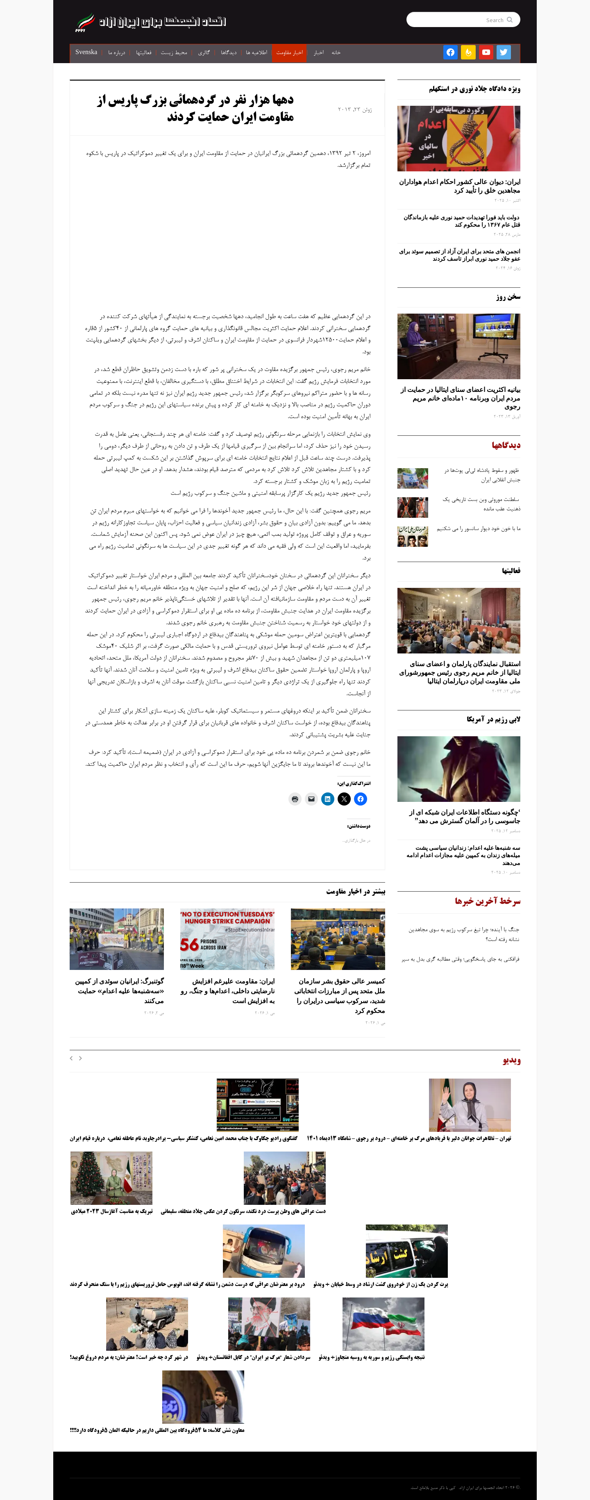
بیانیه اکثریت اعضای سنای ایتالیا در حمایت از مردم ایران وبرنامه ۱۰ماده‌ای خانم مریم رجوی (460, 398)
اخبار (318, 53)
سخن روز (508, 297)
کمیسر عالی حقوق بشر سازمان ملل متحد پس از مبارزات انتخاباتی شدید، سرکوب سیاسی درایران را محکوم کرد (339, 996)
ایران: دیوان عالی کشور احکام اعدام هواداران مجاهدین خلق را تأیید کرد (459, 186)
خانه (335, 53)
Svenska (86, 53)
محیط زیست (174, 53)
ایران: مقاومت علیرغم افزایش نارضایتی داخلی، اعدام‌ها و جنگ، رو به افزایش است (228, 991)
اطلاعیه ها (256, 53)
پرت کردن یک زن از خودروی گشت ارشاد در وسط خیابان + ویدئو (380, 1285)
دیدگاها (228, 53)
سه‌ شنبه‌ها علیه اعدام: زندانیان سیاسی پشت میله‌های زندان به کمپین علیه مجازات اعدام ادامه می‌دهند (463, 855)
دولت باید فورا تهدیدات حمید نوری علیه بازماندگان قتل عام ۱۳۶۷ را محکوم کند (462, 221)
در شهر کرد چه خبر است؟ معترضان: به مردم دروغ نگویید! (129, 1358)
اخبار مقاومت (289, 53)
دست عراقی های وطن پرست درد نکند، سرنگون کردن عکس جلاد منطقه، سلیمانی (243, 1212)
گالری (204, 53)
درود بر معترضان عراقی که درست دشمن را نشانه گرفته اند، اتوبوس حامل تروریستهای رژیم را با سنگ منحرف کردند (187, 1285)
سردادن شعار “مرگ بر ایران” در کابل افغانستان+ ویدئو (253, 1358)
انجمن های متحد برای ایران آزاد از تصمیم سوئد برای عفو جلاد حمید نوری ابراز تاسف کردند (459, 255)
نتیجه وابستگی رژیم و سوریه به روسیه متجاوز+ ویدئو (371, 1358)
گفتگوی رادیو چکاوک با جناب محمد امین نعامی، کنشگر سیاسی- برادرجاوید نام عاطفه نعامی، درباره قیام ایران (184, 1139)
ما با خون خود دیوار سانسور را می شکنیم (478, 529)
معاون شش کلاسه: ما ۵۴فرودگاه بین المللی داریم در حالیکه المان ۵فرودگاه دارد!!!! (157, 1431)
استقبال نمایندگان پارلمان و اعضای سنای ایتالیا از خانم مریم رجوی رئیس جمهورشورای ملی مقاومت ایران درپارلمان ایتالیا (459, 672)
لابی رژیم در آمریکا (493, 720)
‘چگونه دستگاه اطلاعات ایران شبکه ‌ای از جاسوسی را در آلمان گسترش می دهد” (464, 816)
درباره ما (116, 53)
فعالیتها (143, 53)
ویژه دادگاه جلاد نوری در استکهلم (474, 89)
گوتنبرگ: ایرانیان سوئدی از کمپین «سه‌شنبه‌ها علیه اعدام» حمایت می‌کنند (119, 991)
